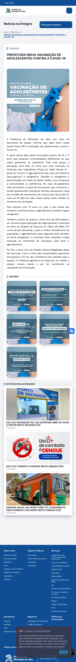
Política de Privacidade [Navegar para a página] (57, 618)
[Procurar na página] (53, 24)
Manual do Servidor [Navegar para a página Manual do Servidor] (12, 631)
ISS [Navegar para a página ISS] (52, 585)
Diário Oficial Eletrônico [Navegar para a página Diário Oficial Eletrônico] (37, 559)
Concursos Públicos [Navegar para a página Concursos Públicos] (59, 562)
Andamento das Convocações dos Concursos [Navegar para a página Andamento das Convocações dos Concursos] (58, 557)
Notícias (15, 32)
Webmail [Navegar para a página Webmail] (7, 624)
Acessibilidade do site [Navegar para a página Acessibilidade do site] (60, 566)
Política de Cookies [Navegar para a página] (13, 647)
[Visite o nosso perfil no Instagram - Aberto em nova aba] (65, 659)
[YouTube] (61, 659)
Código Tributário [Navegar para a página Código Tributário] (35, 624)
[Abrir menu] (69, 11)
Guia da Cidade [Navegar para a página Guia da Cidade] (10, 559)
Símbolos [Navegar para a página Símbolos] (7, 562)
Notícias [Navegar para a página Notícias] (7, 579)
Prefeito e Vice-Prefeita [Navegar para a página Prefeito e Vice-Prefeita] (13, 569)
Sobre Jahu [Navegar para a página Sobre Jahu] (9, 550)
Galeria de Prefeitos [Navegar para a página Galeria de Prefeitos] (12, 572)
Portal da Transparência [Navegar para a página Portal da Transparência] (61, 588)
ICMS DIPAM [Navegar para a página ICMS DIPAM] (56, 576)
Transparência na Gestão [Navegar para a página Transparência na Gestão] (38, 621)
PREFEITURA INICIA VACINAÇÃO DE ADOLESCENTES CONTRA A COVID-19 (35, 36)
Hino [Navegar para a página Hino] (6, 565)
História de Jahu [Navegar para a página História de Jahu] (10, 555)
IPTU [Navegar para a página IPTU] (53, 608)
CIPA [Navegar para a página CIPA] (6, 628)
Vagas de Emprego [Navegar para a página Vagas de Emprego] (59, 604)
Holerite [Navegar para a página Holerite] (7, 621)
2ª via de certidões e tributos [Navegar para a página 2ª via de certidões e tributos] (59, 593)
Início (6, 32)
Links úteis (9, 3)
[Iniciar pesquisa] (68, 24)
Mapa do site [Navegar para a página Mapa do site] (56, 569)
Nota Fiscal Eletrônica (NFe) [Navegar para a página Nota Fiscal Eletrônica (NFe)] (60, 581)
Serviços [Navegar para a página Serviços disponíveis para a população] (55, 550)
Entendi (64, 652)
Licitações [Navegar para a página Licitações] (32, 562)
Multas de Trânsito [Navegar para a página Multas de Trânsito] (58, 611)
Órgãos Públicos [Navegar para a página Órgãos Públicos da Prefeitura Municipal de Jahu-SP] (36, 550)
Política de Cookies (54, 646)
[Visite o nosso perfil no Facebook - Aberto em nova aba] (70, 659)
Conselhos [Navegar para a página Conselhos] (32, 565)
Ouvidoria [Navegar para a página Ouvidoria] (55, 573)
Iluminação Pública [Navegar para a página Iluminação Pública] (59, 597)
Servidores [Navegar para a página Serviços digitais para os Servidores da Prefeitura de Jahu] (9, 616)
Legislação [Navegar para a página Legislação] (8, 576)
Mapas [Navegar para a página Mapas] (54, 601)
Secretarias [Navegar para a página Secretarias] (32, 555)
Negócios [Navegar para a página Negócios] (32, 616)
